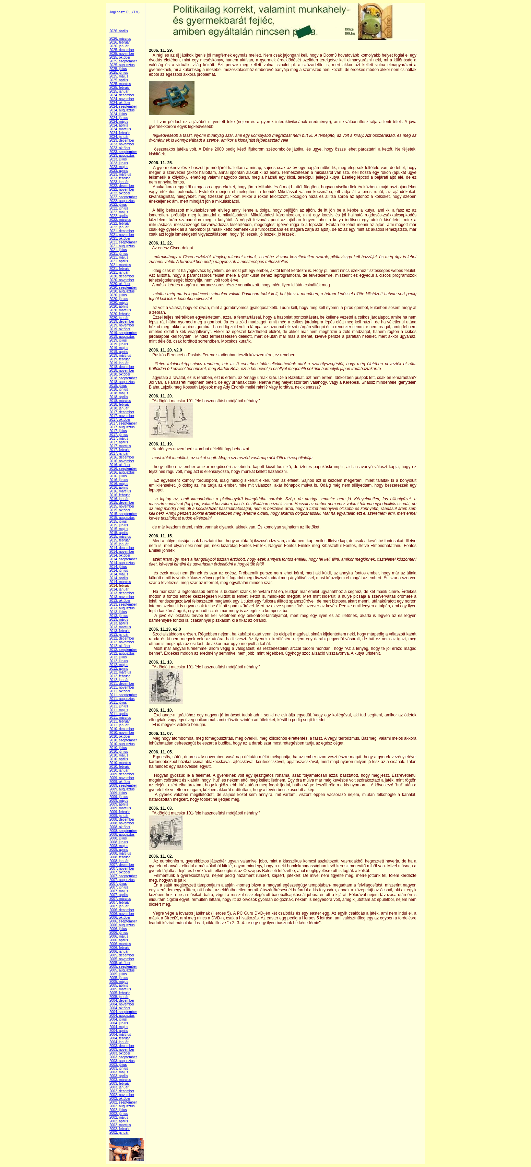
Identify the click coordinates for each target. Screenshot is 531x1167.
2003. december (121, 1046)
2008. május (118, 846)
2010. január (119, 770)
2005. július (118, 974)
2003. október (119, 1053)
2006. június (118, 932)
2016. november (121, 461)
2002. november (121, 1095)
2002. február (119, 1129)
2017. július (118, 431)
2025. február (119, 88)
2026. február (119, 42)
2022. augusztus (121, 201)
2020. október (119, 284)
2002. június (118, 1114)
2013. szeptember (123, 604)
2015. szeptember (123, 514)
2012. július (118, 657)
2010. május (118, 755)
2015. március (120, 536)
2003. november (121, 1049)
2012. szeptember (123, 650)
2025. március (120, 84)
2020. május (118, 303)
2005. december (121, 955)
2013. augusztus (121, 608)
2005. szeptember (123, 966)
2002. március (120, 1125)
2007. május (118, 891)
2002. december (121, 1091)
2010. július (118, 748)
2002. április (118, 1121)
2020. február (119, 314)
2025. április (118, 80)
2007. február (119, 902)
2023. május (118, 167)
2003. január (119, 1087)
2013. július (118, 612)
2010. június (118, 751)
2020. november (121, 280)
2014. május (118, 574)
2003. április (118, 1076)
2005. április (118, 985)
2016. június (118, 480)
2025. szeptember (123, 61)
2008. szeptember (123, 831)
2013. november (121, 597)
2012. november (121, 642)
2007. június (118, 887)
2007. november (121, 868)
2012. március (120, 672)
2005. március (120, 989)
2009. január (119, 816)
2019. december (121, 321)
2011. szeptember (123, 695)
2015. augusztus (121, 518)
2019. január (119, 363)
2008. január (119, 861)
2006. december (121, 910)
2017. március (120, 446)
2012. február (119, 676)
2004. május (118, 1027)
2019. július (118, 340)
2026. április (118, 31)
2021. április (118, 261)
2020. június (118, 299)
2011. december (121, 684)
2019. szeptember (123, 333)
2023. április (118, 170)
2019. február (119, 359)
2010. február (119, 767)
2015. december (121, 502)
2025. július (118, 69)
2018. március (120, 401)
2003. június (118, 1068)
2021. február (119, 269)
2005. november (121, 959)
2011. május (118, 710)
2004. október (119, 1008)
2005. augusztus (121, 970)
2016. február (119, 495)
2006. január (119, 951)
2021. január (119, 272)
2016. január (119, 499)
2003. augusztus (121, 1061)
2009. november (121, 778)
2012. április (118, 668)
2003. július (118, 1065)
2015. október (119, 510)
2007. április (118, 895)
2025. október (119, 57)
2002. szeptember (123, 1102)
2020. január (119, 318)
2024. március (120, 129)
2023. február (119, 178)
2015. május (118, 529)
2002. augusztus (121, 1106)
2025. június (118, 72)
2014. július (118, 567)
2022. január (119, 227)
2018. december (121, 367)
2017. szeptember (123, 423)
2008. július (118, 838)
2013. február (119, 631)
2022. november (121, 189)
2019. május (118, 348)
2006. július (118, 929)
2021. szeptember (123, 242)
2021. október (119, 238)
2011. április (118, 714)
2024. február (119, 133)
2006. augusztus (121, 925)
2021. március (120, 265)
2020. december (121, 276)
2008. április (118, 850)
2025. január (119, 91)
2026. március (120, 38)
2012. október (119, 646)
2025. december (121, 50)
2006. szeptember (123, 921)
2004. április (118, 1031)
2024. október (119, 103)
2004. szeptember (123, 1012)
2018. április (118, 397)
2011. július (118, 702)
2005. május (118, 982)
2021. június (118, 253)
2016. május (118, 484)
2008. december (121, 819)
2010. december (121, 729)
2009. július (118, 793)
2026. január (119, 46)
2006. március (120, 944)
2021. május (118, 257)
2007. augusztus (121, 880)
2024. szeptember (123, 106)
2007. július (118, 883)
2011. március (120, 717)
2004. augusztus (121, 1015)
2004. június (118, 1023)
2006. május (118, 936)
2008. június (118, 842)
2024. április (118, 125)
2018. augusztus (121, 382)
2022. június (118, 208)
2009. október (119, 782)
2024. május (118, 121)
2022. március (120, 220)
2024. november (121, 99)
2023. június (118, 163)
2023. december (121, 140)
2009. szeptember (123, 785)
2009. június (118, 797)
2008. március (120, 853)
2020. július (118, 295)
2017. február (119, 450)
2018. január (119, 408)
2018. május (118, 393)
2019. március (120, 355)
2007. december (121, 865)
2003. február (119, 1083)
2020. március (120, 310)
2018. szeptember (123, 378)
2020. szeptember (123, 287)
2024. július (118, 114)
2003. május (118, 1072)
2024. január (119, 137)
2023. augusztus (121, 155)
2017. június (118, 435)
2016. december (121, 457)
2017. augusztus (121, 427)
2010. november (121, 733)
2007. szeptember (123, 876)
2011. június (118, 706)
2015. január (119, 544)
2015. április (118, 533)
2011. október (119, 691)
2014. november (121, 551)
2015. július (118, 521)
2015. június (118, 525)
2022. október (119, 193)
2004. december (121, 1000)
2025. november (121, 54)
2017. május (118, 438)
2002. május (118, 1117)
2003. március (120, 1080)
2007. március (120, 899)
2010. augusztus (121, 744)
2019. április (118, 352)
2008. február (119, 857)
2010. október (119, 736)
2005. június (118, 978)
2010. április (118, 759)
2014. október (119, 555)
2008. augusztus (121, 834)
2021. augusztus (121, 246)
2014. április (118, 578)
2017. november (121, 416)
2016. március (120, 491)
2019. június (118, 344)
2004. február (119, 1038)
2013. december (121, 593)
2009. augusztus (121, 789)
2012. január (119, 680)
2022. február (119, 223)
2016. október (119, 465)
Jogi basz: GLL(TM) (124, 12)
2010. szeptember (123, 740)
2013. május (118, 619)
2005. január (119, 997)
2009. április (118, 804)
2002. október (119, 1098)
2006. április (118, 940)
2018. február (119, 404)
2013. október (119, 601)
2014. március (120, 582)
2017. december (121, 412)
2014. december (121, 548)
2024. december (121, 95)
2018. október (119, 374)
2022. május (118, 212)
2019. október (119, 329)
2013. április (118, 623)
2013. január (119, 634)
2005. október (119, 963)
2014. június (118, 570)
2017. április (118, 442)
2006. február (119, 948)
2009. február (119, 812)
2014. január (119, 589)
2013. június (118, 616)
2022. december (121, 186)
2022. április (118, 216)
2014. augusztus (121, 563)
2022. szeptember (123, 197)
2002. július (118, 1110)
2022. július (118, 204)
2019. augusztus (121, 336)
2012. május (118, 665)
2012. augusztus (121, 653)
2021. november (121, 235)
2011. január (119, 725)
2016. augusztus (121, 472)
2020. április (118, 306)
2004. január (119, 1042)
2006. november (121, 914)
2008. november (121, 823)
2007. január (119, 906)
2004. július (118, 1019)
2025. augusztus (121, 65)
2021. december (121, 231)
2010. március (120, 763)
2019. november (121, 325)
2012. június (118, 661)
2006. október (119, 917)
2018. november (121, 370)
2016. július (118, 476)
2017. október (119, 419)
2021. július (118, 250)
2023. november (121, 144)
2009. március (120, 808)
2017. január (119, 453)
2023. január (119, 182)
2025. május (118, 76)
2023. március (120, 174)
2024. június (118, 118)
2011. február (119, 721)
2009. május (118, 800)
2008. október (119, 827)
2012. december (121, 638)
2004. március (120, 1034)
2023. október (119, 148)
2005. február (119, 993)
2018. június (118, 389)
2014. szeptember (123, 559)
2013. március (120, 627)
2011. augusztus (121, 699)
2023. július (118, 159)
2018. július (118, 386)
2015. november (121, 506)
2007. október (119, 872)
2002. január (119, 1132)
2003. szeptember (123, 1057)
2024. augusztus (121, 110)
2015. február (119, 540)
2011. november (121, 687)
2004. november (121, 1004)
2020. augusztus (121, 291)
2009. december (121, 774)
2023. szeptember (123, 152)
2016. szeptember (123, 469)
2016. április (118, 487)
